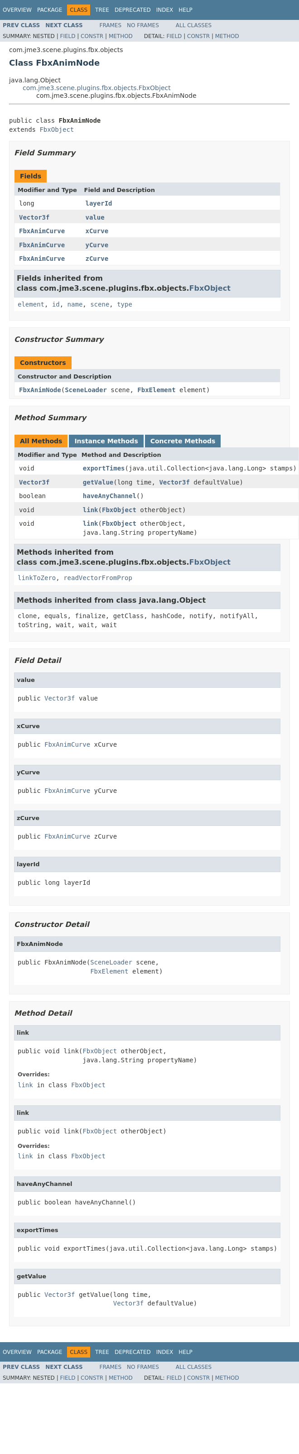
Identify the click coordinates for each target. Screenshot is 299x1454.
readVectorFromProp (97, 577)
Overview (17, 10)
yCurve (97, 245)
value (95, 217)
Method (121, 36)
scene (99, 304)
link (90, 509)
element (31, 304)
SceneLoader (86, 389)
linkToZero (37, 577)
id (56, 304)
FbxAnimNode (40, 389)
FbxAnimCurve (42, 231)
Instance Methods (106, 441)
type (124, 304)
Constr (92, 36)
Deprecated (133, 10)
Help (185, 10)
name (75, 304)
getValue (98, 482)
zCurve (97, 258)
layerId (99, 203)
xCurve (97, 231)
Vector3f (34, 217)
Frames (111, 25)
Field (67, 36)
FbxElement (156, 389)
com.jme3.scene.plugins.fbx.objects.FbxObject (97, 87)
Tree (102, 10)
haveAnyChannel (109, 495)
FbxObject (56, 129)
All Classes (194, 25)
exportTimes (104, 468)
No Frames (143, 25)
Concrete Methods (183, 441)
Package (49, 10)
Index (165, 10)
